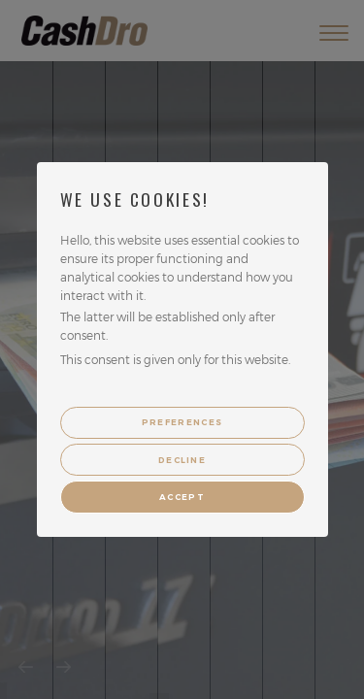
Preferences (182, 422)
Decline (182, 460)
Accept (182, 497)
